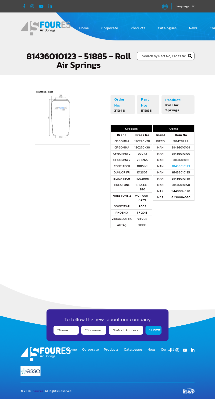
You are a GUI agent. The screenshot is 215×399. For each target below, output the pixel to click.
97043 (142, 153)
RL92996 (142, 178)
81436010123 (181, 166)
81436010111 (181, 160)
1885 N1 (142, 166)
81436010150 (181, 185)
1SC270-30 (142, 147)
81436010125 (181, 172)
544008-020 (181, 191)
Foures (38, 391)
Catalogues (167, 28)
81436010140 (181, 178)
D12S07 (142, 172)
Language (185, 6)
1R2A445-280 (142, 187)
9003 (142, 206)
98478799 (180, 141)
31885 (142, 225)
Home (84, 28)
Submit (154, 330)
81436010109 (181, 153)
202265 (142, 160)
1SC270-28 (142, 141)
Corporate (109, 28)
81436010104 (181, 147)
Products (137, 28)
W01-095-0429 (142, 197)
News (193, 28)
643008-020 (181, 197)
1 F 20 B (142, 212)
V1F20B (142, 219)
